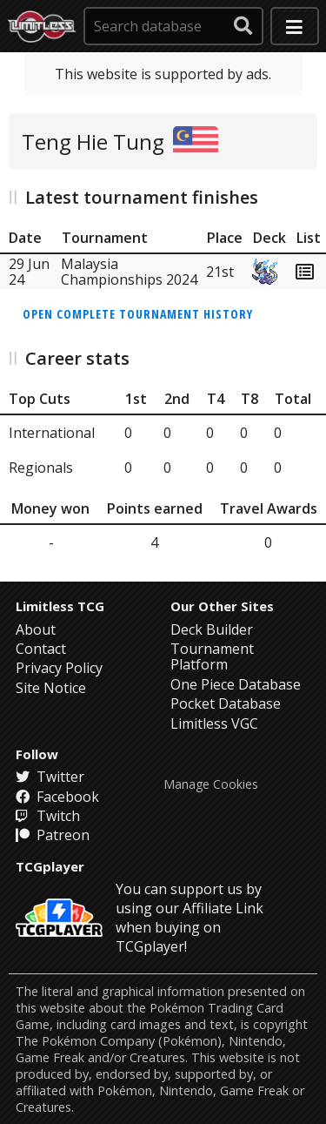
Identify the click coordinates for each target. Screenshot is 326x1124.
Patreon (53, 835)
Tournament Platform (212, 656)
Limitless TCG (60, 606)
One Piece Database (235, 684)
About (36, 629)
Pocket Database (225, 703)
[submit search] (243, 26)
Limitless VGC (214, 723)
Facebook (57, 796)
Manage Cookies (210, 784)
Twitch (48, 815)
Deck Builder (211, 629)
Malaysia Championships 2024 (129, 271)
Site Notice (51, 687)
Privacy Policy (59, 667)
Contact (41, 648)
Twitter (50, 776)
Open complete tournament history (138, 314)
